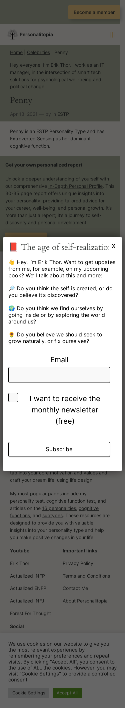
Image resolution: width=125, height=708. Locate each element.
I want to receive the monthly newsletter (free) (65, 409)
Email (59, 359)
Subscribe (59, 449)
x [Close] (114, 245)
